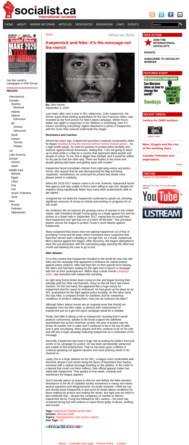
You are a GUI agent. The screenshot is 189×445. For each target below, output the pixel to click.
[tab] (162, 120)
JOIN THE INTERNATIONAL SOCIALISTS (164, 43)
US (61, 420)
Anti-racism (82, 417)
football (72, 410)
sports (81, 410)
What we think (65, 414)
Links (120, 24)
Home (9, 24)
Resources (84, 24)
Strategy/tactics (65, 417)
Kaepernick (60, 410)
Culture (94, 417)
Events (133, 24)
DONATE (149, 52)
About (21, 24)
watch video (154, 136)
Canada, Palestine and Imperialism (158, 157)
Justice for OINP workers (160, 120)
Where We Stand (42, 24)
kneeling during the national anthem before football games (92, 143)
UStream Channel (159, 207)
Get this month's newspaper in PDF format (22, 82)
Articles (65, 24)
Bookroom (104, 24)
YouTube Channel (159, 185)
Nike (89, 410)
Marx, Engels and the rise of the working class (161, 146)
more (179, 164)
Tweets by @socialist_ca (157, 177)
